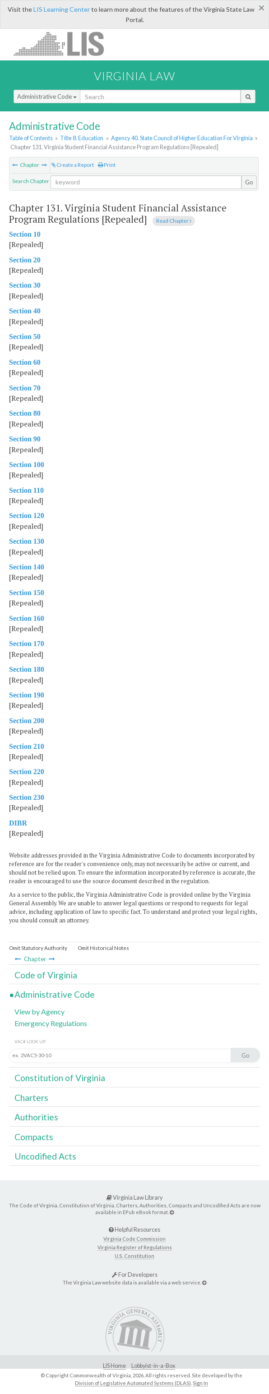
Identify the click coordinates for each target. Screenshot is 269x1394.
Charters (31, 1097)
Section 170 (26, 643)
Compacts (33, 1137)
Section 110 (26, 490)
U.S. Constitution (134, 1256)
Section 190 (26, 695)
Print (107, 164)
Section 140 (26, 567)
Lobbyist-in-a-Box (153, 1365)
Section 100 (26, 464)
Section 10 (25, 234)
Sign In (200, 1383)
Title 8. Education (81, 138)
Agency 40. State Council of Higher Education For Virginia (182, 138)
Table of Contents (31, 138)
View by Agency (39, 1011)
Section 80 (25, 413)
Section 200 (26, 721)
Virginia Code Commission (134, 1239)
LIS (64, 43)
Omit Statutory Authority (38, 948)
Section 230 (26, 797)
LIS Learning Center (61, 9)
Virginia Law (134, 76)
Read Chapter (173, 220)
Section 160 (26, 618)
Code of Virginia (45, 975)
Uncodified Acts (45, 1156)
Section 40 (25, 311)
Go (249, 182)
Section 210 (26, 746)
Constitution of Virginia (59, 1078)
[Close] (261, 8)
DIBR (18, 823)
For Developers (135, 1274)
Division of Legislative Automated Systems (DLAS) (133, 1383)
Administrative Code (47, 96)
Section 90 (25, 439)
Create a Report (72, 164)
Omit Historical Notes (103, 948)
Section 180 (26, 669)
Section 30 (25, 285)
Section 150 (26, 592)
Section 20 (25, 260)
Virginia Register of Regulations (134, 1247)
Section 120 (26, 515)
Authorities (36, 1117)
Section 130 (26, 541)
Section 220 (26, 771)
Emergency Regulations (50, 1023)
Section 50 (25, 336)
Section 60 (25, 362)
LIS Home (114, 1365)
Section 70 (25, 388)
